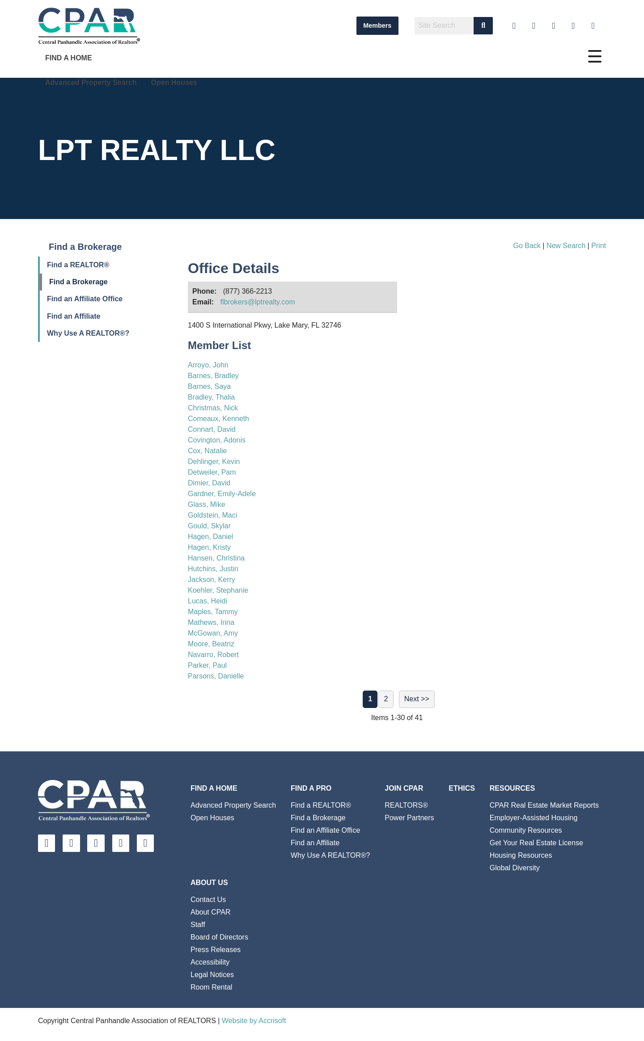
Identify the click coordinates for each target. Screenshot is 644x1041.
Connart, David (212, 429)
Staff (198, 924)
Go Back (526, 245)
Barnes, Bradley (213, 375)
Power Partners (409, 818)
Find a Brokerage (78, 282)
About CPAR (211, 912)
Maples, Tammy (213, 611)
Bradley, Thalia (211, 397)
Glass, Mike (206, 504)
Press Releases (216, 949)
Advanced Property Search (91, 82)
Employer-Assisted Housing (534, 818)
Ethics (462, 788)
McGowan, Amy (213, 633)
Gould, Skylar (209, 526)
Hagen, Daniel (210, 536)
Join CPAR (404, 788)
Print (598, 245)
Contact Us (208, 899)
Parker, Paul (207, 665)
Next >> (416, 699)
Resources (512, 788)
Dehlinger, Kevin (214, 461)
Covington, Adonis (217, 440)
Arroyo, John (208, 365)
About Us (209, 882)
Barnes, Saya (209, 386)
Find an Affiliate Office (85, 299)
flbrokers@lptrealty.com (257, 302)
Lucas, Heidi (207, 601)
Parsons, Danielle (216, 676)
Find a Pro (311, 788)
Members (377, 25)
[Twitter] (573, 26)
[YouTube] (514, 26)
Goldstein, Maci (212, 515)
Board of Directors (219, 937)
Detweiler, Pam (212, 472)
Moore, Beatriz (211, 644)
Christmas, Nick (213, 408)
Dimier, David (209, 483)
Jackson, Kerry (211, 579)
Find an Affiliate (73, 316)
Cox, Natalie (207, 451)
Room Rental (211, 987)
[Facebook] (554, 26)
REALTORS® (406, 805)
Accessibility (210, 962)
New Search (566, 245)
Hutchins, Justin (213, 569)
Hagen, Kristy (209, 547)
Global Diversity (515, 868)
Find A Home (68, 58)
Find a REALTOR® (78, 265)
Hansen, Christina (216, 558)
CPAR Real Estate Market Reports (544, 805)
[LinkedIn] (534, 26)
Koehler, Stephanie (218, 590)
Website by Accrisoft (254, 1020)
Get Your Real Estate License (536, 843)
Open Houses (174, 82)
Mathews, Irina (211, 622)
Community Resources (526, 830)
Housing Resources (521, 855)
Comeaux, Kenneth (218, 418)
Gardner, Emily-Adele (222, 493)
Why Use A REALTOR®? (88, 333)
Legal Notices (212, 974)
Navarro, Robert (213, 654)
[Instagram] (593, 26)
